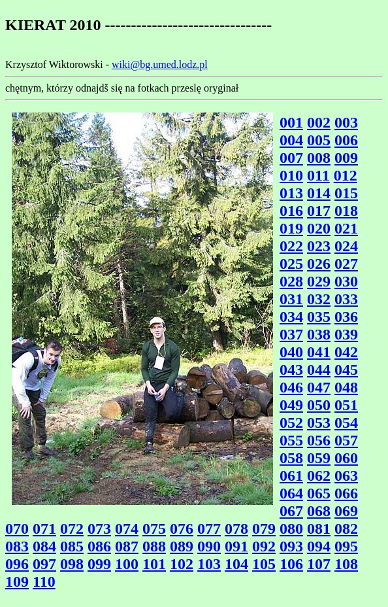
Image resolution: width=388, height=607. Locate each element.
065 (319, 493)
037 (291, 334)
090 (209, 546)
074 (126, 528)
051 (346, 404)
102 (181, 563)
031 (291, 298)
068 (319, 510)
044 (319, 369)
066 (346, 493)
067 (291, 510)
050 (319, 404)
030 (346, 281)
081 (319, 528)
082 (346, 528)
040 (291, 351)
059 (319, 457)
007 (291, 157)
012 (345, 175)
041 (319, 351)
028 (291, 281)
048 (346, 387)
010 (291, 175)
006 (346, 139)
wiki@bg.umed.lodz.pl (160, 64)
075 (154, 528)
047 (319, 387)
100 (126, 563)
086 (99, 546)
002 (319, 122)
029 (319, 281)
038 (319, 334)
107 (319, 563)
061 (291, 475)
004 (291, 139)
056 (319, 440)
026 (319, 263)
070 (17, 528)
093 (291, 546)
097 (44, 563)
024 (346, 245)
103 (209, 563)
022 (291, 245)
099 (99, 563)
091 (236, 546)
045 (346, 369)
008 (319, 157)
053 (319, 422)
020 (319, 228)
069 (346, 510)
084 (44, 546)
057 (346, 440)
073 (99, 528)
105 (264, 563)
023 (319, 245)
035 (319, 316)
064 (291, 493)
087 (126, 546)
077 (209, 528)
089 (181, 546)
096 (17, 563)
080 (291, 528)
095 (346, 546)
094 (319, 546)
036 (346, 316)
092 (264, 546)
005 (319, 139)
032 (319, 298)
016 (291, 210)
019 (291, 228)
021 (346, 228)
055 (291, 440)
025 (291, 263)
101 (154, 563)
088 (154, 546)
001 (291, 122)
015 (346, 192)
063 (346, 475)
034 (291, 316)
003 (346, 122)
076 (181, 528)
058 (291, 457)
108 (346, 563)
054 (346, 422)
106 (291, 563)
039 (346, 334)
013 (291, 192)
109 (17, 581)
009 (346, 157)
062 (319, 475)
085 (72, 546)
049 (291, 404)
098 (72, 563)
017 (319, 210)
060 (346, 457)
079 (264, 528)
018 (346, 210)
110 (44, 581)
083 (17, 546)
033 (346, 298)
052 (291, 422)
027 (346, 263)
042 (346, 351)
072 (72, 528)
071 (44, 528)
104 (236, 563)
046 (291, 387)
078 (236, 528)
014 (319, 192)
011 (318, 175)
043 (291, 369)
